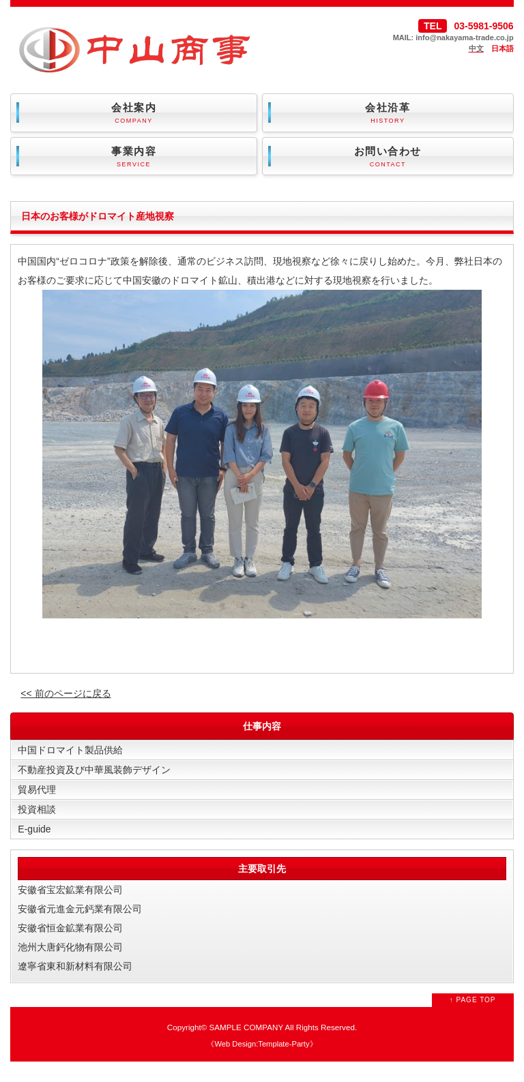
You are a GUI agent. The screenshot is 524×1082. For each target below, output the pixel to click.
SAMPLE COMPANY (246, 1027)
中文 (476, 48)
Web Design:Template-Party (261, 1044)
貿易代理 (37, 789)
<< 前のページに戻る (65, 693)
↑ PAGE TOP (473, 1000)
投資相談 (37, 809)
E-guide (34, 829)
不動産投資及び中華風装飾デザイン (94, 769)
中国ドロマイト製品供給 (70, 750)
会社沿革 (388, 113)
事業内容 (133, 157)
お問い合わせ (388, 157)
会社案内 (133, 113)
